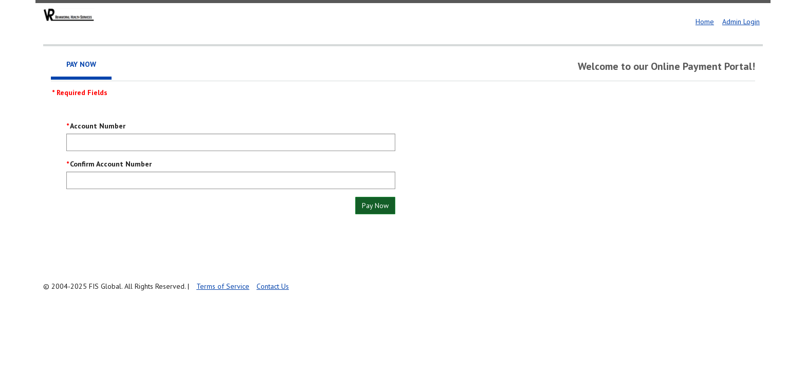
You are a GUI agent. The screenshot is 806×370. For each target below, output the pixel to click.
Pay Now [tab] (81, 64)
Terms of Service (222, 286)
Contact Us (273, 286)
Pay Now (375, 205)
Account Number (97, 126)
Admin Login (741, 21)
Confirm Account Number (111, 164)
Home (704, 21)
